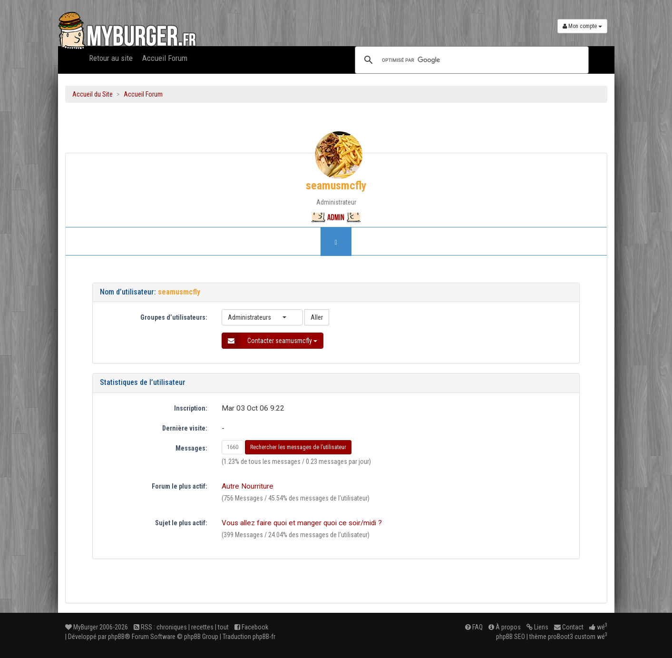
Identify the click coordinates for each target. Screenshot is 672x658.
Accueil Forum (164, 58)
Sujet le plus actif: (181, 523)
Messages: (191, 448)
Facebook (251, 627)
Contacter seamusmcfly (269, 340)
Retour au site (111, 58)
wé (598, 627)
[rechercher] (470, 60)
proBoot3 (560, 636)
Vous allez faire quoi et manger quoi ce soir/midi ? (302, 523)
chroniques (171, 627)
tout (223, 627)
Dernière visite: (184, 428)
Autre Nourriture (247, 486)
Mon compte (582, 26)
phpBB (116, 636)
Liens (537, 627)
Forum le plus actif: (179, 486)
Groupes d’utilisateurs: (173, 317)
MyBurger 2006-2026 (96, 627)
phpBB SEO (510, 636)
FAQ (474, 627)
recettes (202, 627)
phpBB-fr (264, 636)
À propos (504, 627)
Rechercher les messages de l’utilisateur (298, 447)
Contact (569, 627)
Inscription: (190, 408)
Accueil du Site (92, 94)
